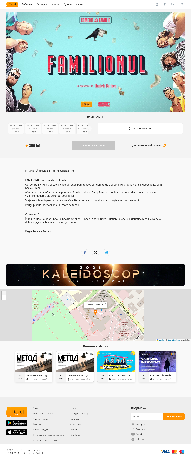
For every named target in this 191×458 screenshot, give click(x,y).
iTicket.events (76, 435)
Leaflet (160, 340)
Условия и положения (43, 413)
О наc (35, 408)
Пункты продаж (40, 430)
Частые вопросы (41, 419)
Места (55, 4)
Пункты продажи (73, 4)
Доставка (74, 419)
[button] (95, 313)
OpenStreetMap (174, 340)
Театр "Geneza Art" (142, 128)
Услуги (73, 408)
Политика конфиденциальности (48, 435)
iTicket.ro (74, 430)
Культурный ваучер (79, 413)
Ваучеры (42, 4)
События (27, 4)
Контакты (38, 424)
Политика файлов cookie (45, 440)
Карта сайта (75, 424)
